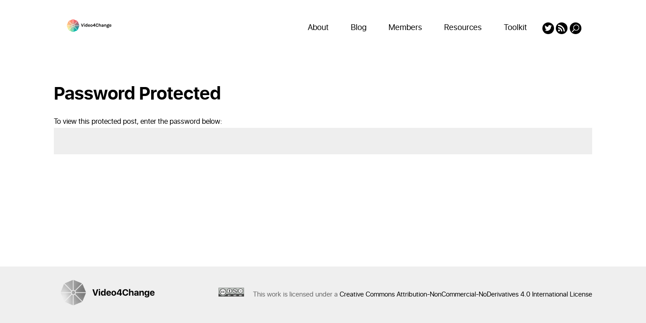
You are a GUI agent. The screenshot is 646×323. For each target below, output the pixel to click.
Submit (568, 176)
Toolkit (515, 28)
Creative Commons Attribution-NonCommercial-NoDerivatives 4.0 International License (466, 294)
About (318, 28)
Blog (359, 28)
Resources (463, 28)
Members (405, 28)
